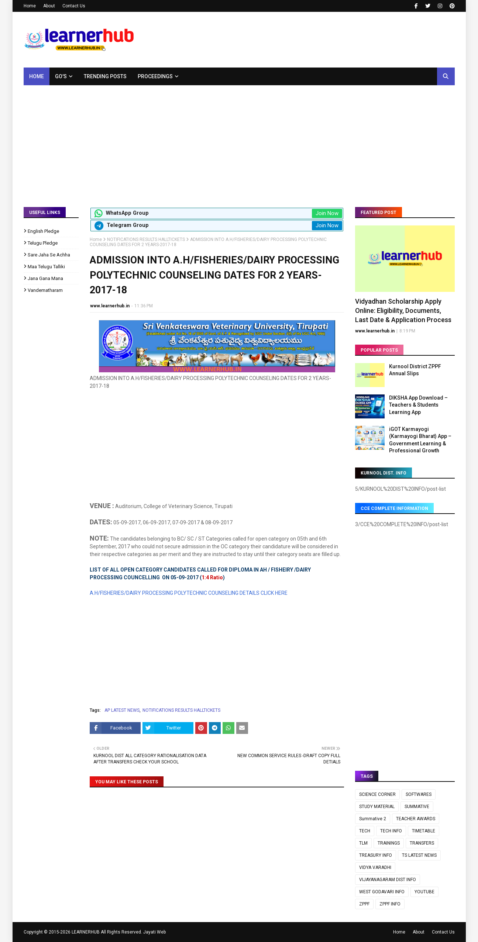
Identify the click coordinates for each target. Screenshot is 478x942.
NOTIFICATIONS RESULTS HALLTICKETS (146, 239)
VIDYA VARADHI (375, 867)
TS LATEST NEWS (419, 855)
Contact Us (73, 5)
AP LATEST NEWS (122, 710)
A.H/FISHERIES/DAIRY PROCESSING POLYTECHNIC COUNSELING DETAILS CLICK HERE (189, 593)
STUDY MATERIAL (377, 806)
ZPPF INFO (389, 904)
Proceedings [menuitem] (155, 76)
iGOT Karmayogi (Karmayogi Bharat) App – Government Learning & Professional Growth (420, 440)
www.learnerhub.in (110, 305)
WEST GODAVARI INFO (382, 891)
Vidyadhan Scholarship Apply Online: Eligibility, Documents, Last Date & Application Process (403, 310)
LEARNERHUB (86, 932)
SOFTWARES (418, 794)
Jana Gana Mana (45, 278)
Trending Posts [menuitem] (105, 76)
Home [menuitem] (36, 76)
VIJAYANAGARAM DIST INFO (387, 879)
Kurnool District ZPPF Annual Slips (415, 370)
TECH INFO (391, 831)
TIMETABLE (423, 831)
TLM (363, 843)
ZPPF (364, 904)
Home (30, 5)
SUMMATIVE (417, 806)
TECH (364, 831)
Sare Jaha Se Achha (49, 255)
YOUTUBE (424, 891)
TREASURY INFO (375, 855)
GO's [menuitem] (61, 76)
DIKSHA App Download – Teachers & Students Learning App (418, 405)
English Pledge (43, 231)
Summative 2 (372, 818)
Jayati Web (154, 932)
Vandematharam (45, 290)
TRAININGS (389, 843)
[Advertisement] (239, 140)
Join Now (327, 213)
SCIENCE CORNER (377, 794)
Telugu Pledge (43, 243)
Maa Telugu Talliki (46, 266)
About (49, 5)
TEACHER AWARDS (415, 818)
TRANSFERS (422, 843)
